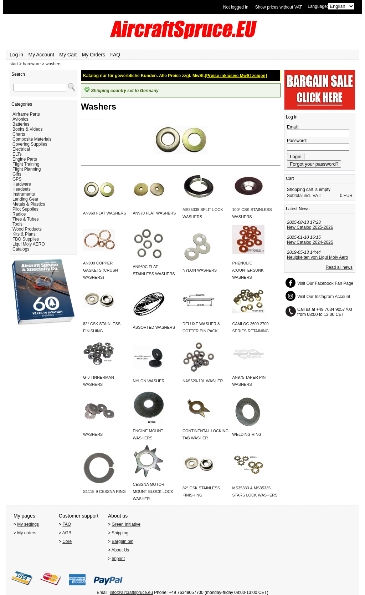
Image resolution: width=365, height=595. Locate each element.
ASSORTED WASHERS (154, 327)
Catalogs (20, 249)
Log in (16, 54)
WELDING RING (247, 434)
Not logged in (235, 7)
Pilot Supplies (25, 209)
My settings (28, 524)
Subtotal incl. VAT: (304, 195)
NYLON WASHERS (199, 270)
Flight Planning (26, 169)
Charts (18, 134)
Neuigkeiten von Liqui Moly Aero (317, 257)
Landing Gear (25, 199)
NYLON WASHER (149, 381)
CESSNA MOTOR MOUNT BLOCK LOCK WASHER (153, 491)
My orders (26, 532)
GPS (16, 179)
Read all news (339, 267)
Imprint (118, 558)
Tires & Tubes (25, 219)
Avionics (20, 119)
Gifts (16, 174)
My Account (41, 54)
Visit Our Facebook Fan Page (325, 283)
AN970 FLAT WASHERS (154, 213)
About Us (120, 550)
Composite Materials (31, 139)
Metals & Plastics (28, 204)
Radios (19, 214)
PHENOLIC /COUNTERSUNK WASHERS (248, 270)
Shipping (120, 532)
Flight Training (25, 164)
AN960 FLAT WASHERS (104, 213)
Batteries (20, 124)
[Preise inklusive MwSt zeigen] (236, 75)
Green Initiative (126, 524)
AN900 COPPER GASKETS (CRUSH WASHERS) (100, 270)
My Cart (68, 54)
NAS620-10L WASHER (202, 381)
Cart (290, 178)
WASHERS (93, 434)
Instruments (23, 194)
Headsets (21, 189)
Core (67, 541)
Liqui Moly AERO (28, 244)
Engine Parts (24, 159)
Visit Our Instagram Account (323, 296)
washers (54, 63)
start (14, 63)
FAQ (115, 54)
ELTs (17, 154)
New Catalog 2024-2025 (310, 242)
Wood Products (27, 229)
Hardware (21, 184)
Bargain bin (122, 541)
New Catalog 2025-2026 (310, 227)
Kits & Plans (24, 234)
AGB (66, 532)
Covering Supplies (29, 144)
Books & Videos (27, 129)
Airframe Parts (26, 114)
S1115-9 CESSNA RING (104, 491)
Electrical (21, 149)
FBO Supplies (25, 239)
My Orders (93, 54)
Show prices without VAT (278, 7)
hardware (32, 63)
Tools (17, 224)
